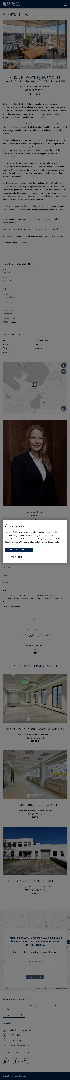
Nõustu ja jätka (20, 550)
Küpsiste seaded (17, 557)
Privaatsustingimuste (48, 542)
